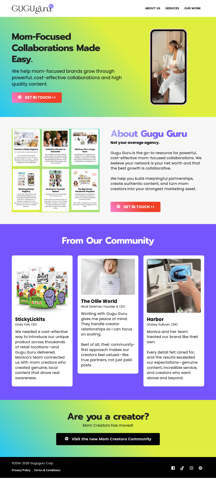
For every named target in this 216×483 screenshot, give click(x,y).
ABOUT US (152, 8)
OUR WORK (192, 8)
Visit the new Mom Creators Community (108, 439)
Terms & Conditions (47, 470)
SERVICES (172, 8)
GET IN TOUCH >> (37, 97)
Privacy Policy (21, 470)
